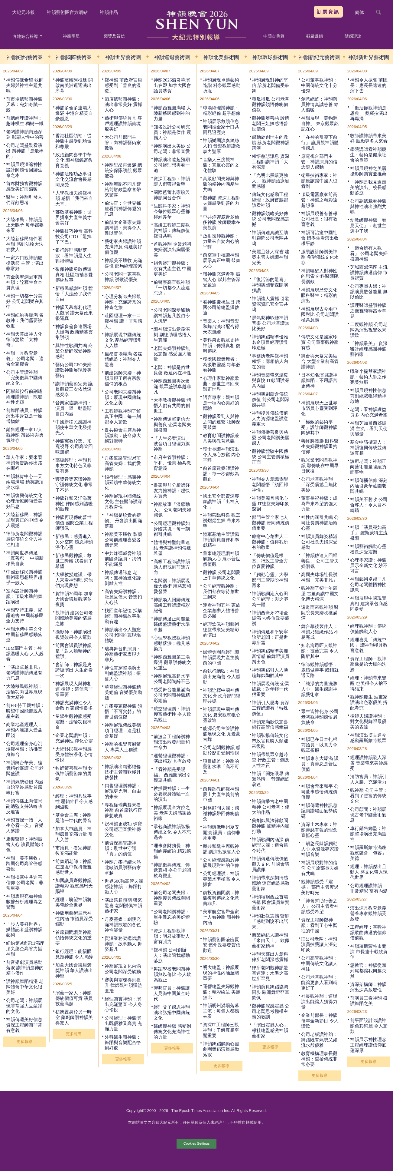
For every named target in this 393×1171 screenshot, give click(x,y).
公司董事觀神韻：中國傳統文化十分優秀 (319, 85)
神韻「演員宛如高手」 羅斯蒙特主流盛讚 (369, 533)
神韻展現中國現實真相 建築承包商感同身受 (369, 604)
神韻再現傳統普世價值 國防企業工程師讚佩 (74, 523)
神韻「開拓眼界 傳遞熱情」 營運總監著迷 (270, 779)
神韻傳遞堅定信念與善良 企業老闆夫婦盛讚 (172, 425)
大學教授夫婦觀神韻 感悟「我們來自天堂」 (74, 198)
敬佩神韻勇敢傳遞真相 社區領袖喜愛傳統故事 (74, 275)
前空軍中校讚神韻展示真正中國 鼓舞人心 (221, 260)
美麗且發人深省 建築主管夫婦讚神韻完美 (270, 257)
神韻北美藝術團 (221, 57)
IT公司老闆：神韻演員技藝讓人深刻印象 (319, 944)
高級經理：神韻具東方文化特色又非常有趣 (73, 465)
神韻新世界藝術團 (368, 57)
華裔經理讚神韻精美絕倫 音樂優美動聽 (123, 692)
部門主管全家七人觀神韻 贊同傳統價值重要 (270, 523)
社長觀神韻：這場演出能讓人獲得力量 (319, 1002)
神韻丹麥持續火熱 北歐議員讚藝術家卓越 (123, 867)
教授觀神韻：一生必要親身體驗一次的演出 (172, 794)
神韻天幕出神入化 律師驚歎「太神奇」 (24, 339)
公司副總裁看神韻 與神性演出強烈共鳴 (368, 206)
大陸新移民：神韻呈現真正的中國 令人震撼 (25, 520)
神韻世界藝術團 (123, 57)
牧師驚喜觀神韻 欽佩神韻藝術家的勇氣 (74, 773)
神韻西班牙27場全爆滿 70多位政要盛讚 (270, 618)
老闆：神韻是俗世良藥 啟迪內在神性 (172, 370)
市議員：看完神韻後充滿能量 (73, 850)
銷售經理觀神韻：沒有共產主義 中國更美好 (172, 269)
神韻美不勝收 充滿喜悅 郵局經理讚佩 (123, 263)
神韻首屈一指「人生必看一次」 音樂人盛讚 (25, 825)
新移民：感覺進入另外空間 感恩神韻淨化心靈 (74, 542)
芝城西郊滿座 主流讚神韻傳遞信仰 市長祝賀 (369, 272)
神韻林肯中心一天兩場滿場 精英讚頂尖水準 (25, 482)
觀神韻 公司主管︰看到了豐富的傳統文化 (369, 796)
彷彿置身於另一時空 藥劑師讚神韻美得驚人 (74, 1017)
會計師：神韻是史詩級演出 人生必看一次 (74, 670)
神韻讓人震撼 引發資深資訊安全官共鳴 (270, 304)
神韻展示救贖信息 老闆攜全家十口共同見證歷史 (221, 127)
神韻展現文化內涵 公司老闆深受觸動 (123, 969)
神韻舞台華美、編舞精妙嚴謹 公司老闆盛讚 (25, 768)
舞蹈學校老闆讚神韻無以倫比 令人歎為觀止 (172, 974)
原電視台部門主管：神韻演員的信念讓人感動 (319, 162)
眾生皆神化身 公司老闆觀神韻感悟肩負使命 (320, 717)
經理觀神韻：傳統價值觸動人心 (368, 629)
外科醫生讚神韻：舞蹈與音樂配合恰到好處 (123, 1042)
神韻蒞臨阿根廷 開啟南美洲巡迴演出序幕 (74, 85)
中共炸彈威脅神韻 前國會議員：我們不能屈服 (123, 559)
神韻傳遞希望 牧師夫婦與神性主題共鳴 (25, 85)
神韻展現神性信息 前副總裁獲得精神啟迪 (368, 396)
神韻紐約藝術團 (25, 57)
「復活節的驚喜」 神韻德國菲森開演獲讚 (270, 285)
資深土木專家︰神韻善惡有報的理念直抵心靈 (319, 830)
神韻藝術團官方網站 (67, 12)
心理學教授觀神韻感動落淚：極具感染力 (172, 643)
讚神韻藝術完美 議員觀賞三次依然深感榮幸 (74, 389)
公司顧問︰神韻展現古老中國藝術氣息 (368, 815)
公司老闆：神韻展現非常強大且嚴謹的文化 (24, 1006)
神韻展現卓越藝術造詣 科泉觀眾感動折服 (221, 85)
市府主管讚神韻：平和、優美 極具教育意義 (172, 463)
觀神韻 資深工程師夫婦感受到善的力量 (221, 203)
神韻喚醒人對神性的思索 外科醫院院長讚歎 (320, 276)
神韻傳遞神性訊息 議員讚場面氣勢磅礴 (319, 811)
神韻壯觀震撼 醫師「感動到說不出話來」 (270, 921)
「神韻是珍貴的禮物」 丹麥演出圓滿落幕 (123, 521)
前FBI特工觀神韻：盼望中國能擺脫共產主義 (25, 711)
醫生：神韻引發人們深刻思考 (24, 200)
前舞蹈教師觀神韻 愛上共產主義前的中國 (221, 794)
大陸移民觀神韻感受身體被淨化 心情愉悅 (74, 754)
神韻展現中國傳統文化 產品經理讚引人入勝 (123, 340)
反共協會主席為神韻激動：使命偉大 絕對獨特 (123, 435)
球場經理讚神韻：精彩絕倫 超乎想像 (221, 110)
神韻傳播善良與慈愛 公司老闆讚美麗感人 (270, 438)
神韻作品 (109, 12)
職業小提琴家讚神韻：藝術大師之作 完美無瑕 (368, 377)
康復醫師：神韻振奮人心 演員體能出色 (25, 844)
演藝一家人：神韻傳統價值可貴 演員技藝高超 (74, 998)
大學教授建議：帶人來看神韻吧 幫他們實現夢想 (74, 580)
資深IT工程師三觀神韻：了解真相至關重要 (221, 1030)
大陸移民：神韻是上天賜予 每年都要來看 (25, 225)
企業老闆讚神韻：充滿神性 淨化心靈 (74, 738)
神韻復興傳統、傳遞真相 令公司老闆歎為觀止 (172, 870)
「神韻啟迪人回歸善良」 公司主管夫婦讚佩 (320, 561)
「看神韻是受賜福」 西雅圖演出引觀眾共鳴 (172, 775)
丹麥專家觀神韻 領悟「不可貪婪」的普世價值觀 (123, 711)
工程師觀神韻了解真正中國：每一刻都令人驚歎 (123, 416)
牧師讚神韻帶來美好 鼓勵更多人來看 (369, 138)
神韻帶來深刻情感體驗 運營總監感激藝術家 (270, 883)
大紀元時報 (23, 12)
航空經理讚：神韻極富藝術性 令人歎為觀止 (172, 714)
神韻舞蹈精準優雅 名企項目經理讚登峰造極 (270, 342)
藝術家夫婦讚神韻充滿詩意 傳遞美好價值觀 (123, 247)
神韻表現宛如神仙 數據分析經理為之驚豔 (24, 902)
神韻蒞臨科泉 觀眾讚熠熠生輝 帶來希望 (221, 521)
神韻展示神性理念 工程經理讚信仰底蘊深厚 (368, 1045)
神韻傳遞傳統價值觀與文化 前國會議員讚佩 (270, 864)
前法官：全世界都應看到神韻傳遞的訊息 (123, 209)
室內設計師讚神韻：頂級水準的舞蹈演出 (24, 596)
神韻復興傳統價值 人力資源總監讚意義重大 (270, 418)
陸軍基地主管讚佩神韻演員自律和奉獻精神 (221, 540)
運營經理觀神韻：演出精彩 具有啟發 (172, 758)
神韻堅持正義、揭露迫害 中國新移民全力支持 (25, 615)
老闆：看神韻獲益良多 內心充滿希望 (369, 412)
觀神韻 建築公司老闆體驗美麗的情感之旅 (74, 618)
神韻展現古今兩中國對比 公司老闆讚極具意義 (320, 314)
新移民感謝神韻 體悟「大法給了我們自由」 (74, 294)
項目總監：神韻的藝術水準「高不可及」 (221, 767)
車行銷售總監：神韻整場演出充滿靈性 (368, 834)
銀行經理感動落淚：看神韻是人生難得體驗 (73, 256)
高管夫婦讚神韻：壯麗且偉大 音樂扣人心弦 (123, 597)
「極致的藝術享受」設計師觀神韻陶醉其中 (319, 427)
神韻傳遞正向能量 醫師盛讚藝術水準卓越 (172, 624)
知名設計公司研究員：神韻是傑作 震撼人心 (172, 132)
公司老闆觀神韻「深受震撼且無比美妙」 (319, 485)
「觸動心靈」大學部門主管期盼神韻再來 (270, 580)
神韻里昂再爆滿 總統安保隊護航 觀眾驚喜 (123, 170)
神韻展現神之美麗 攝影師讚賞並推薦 (368, 171)
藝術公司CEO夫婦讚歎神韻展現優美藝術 (73, 370)
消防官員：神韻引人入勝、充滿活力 (368, 779)
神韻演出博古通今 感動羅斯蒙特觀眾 (368, 738)
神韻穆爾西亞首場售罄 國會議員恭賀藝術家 (270, 902)
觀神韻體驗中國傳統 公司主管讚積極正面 (270, 457)
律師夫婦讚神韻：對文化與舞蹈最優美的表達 (368, 721)
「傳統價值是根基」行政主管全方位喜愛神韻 (270, 561)
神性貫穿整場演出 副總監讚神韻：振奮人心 (123, 673)
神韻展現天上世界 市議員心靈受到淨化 (319, 408)
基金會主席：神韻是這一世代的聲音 (73, 818)
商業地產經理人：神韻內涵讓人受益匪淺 (24, 730)
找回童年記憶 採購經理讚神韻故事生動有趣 (123, 616)
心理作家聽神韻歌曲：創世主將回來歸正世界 (221, 384)
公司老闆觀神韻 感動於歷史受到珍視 (221, 750)
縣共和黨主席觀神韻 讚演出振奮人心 (221, 849)
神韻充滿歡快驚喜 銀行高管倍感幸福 (270, 724)
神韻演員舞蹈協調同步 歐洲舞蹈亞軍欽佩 (270, 992)
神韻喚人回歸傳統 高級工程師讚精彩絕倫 (172, 605)
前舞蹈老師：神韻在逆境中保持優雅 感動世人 (73, 867)
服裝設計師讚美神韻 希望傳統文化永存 (320, 257)
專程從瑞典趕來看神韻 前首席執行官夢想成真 (123, 810)
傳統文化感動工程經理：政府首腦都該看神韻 (270, 200)
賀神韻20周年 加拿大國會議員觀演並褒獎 (74, 599)
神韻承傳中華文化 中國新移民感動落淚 (24, 634)
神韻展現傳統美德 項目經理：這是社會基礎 (123, 730)
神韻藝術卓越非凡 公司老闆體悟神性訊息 (368, 584)
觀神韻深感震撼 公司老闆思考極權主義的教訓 (270, 1011)
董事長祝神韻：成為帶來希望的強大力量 (319, 504)
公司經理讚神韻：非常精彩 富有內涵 (369, 888)
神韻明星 (71, 36)
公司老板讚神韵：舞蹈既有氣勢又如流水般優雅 (319, 1040)
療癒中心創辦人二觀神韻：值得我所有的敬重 (270, 542)
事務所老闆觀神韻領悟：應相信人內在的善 (270, 361)
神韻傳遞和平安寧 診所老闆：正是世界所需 (270, 637)
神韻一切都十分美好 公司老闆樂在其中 (25, 301)
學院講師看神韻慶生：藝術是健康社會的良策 (368, 155)
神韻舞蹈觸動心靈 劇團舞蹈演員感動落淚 (221, 1049)
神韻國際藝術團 (74, 57)
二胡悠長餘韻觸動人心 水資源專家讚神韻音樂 (320, 849)
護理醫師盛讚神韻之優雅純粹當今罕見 (368, 311)
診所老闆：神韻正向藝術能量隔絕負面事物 (368, 467)
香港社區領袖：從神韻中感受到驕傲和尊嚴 (73, 141)
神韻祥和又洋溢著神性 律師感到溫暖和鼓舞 (74, 504)
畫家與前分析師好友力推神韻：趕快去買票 (172, 491)
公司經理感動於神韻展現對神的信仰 (221, 863)
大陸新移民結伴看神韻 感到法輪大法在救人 (25, 244)
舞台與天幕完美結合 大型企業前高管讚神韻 (320, 361)
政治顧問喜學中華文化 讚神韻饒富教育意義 (74, 160)
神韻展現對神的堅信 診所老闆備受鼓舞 (270, 85)
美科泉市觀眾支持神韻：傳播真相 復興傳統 (221, 345)
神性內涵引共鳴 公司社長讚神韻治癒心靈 (320, 523)
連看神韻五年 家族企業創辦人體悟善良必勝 (221, 611)
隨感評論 (353, 36)
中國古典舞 (273, 36)
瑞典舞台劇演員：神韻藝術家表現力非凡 (123, 654)
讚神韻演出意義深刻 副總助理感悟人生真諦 (172, 335)
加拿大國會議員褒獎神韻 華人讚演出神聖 (74, 970)
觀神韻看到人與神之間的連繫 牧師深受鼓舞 (221, 422)
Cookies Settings (196, 1143)
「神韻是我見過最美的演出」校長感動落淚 (368, 187)
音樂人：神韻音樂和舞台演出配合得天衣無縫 (221, 326)
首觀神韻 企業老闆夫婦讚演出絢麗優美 (172, 249)
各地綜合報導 (27, 36)
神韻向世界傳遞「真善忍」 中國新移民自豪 (25, 558)
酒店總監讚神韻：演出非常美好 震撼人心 (123, 104)
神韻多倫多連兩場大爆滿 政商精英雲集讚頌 (74, 332)
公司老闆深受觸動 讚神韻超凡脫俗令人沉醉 (172, 315)
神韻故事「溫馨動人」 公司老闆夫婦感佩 (172, 510)
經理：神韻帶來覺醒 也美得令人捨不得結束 (369, 683)
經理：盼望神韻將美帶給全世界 (73, 902)
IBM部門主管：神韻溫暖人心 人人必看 (25, 654)
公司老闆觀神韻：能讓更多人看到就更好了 (319, 982)
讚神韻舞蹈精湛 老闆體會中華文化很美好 (25, 987)
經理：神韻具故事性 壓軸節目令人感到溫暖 (74, 801)
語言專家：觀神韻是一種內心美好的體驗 (221, 403)
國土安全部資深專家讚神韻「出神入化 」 (221, 501)
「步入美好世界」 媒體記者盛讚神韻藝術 (24, 929)
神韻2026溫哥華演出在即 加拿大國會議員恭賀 (172, 85)
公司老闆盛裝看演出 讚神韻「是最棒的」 (25, 151)
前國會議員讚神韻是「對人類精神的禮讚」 (73, 651)
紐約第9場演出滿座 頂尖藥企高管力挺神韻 (25, 949)
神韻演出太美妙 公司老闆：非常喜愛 (172, 149)
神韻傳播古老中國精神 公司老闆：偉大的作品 (270, 807)
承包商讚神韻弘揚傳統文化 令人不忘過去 (172, 832)
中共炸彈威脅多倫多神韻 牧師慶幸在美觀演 (221, 222)
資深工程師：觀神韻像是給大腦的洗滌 (368, 664)
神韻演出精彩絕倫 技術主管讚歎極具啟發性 (123, 772)
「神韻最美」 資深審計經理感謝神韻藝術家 (369, 349)
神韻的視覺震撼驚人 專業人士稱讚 (123, 747)
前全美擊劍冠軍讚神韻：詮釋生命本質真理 (24, 282)
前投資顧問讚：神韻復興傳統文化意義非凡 (221, 898)
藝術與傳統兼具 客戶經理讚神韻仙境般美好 (123, 123)
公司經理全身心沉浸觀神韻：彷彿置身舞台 (24, 749)
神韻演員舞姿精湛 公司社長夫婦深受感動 (319, 542)
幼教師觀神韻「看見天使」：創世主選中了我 (368, 226)
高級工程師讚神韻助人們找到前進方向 (172, 567)
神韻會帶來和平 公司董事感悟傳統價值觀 (320, 792)
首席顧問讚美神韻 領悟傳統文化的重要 (73, 938)
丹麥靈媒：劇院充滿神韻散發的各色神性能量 (123, 925)
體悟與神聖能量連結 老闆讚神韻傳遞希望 (172, 548)
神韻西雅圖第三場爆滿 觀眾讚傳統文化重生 (172, 662)
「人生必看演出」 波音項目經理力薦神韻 (172, 444)
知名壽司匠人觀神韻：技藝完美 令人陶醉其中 (320, 651)
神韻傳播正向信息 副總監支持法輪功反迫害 (24, 806)
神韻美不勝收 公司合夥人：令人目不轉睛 (369, 505)
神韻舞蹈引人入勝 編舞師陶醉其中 (270, 673)
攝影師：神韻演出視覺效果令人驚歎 (73, 634)
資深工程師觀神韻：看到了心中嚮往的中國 (319, 925)
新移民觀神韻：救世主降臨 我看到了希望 (74, 561)
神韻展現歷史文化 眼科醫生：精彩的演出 (319, 295)
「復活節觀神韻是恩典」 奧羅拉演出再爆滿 (369, 113)
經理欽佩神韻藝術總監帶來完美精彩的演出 (221, 630)
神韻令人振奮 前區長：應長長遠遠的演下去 (369, 85)
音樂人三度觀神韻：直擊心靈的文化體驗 (221, 165)
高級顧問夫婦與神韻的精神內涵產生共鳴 (221, 184)
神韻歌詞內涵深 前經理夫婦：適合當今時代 (270, 845)
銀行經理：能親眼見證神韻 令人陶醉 (74, 954)
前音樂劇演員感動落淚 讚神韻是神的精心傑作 (25, 968)
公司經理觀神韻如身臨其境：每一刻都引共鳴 (172, 529)
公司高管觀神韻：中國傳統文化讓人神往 (319, 963)
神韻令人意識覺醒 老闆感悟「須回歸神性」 (270, 485)
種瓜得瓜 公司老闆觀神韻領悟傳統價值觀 (270, 104)
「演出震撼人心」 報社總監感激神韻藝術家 (270, 1030)
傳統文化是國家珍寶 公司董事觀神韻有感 (320, 342)
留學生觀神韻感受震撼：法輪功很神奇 (73, 722)
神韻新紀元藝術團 (319, 57)
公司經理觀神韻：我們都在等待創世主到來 (221, 591)
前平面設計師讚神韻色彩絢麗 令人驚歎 (369, 1026)
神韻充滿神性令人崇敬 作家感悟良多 (74, 705)
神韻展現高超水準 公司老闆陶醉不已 (172, 679)
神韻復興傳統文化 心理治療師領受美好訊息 (24, 501)
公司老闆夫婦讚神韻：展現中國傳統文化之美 (123, 397)
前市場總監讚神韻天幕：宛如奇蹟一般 (24, 104)
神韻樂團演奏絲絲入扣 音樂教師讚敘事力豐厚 (221, 146)
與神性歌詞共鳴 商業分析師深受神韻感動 (74, 351)
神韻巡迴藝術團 (172, 57)
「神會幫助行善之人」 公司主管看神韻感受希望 (320, 906)
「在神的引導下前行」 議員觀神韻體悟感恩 (320, 143)
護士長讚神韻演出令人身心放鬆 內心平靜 (221, 455)
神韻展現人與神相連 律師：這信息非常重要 (74, 689)
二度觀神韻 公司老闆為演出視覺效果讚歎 (369, 330)
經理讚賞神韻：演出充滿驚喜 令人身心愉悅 (123, 1004)
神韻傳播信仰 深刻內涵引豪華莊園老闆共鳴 (369, 486)
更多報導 (24, 1041)
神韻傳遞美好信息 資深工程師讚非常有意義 (24, 1025)
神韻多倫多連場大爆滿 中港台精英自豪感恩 (74, 113)
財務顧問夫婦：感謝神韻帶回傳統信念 (221, 813)
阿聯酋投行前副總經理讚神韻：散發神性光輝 (24, 397)
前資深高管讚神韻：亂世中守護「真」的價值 (120, 848)
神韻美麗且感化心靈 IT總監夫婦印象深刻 (270, 504)
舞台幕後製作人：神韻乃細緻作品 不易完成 (320, 632)
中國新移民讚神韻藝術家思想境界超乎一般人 (24, 577)
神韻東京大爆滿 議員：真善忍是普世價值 (320, 764)
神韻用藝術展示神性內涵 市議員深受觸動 (74, 919)
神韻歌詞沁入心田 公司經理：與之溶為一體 (270, 599)
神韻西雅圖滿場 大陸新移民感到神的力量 (172, 113)
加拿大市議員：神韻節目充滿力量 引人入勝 (74, 834)
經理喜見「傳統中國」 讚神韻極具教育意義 (369, 645)
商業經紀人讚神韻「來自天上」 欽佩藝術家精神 (270, 940)
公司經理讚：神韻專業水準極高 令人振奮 (221, 879)
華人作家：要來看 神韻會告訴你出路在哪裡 (24, 463)
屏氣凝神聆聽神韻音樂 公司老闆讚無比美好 (270, 323)
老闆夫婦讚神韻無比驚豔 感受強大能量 (172, 354)
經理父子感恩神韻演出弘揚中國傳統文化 (172, 1012)
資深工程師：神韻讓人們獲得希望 (172, 181)
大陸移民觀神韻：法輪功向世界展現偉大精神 (24, 692)
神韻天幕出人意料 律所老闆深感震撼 (270, 957)
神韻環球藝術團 (270, 57)
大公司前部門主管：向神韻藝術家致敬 (123, 143)
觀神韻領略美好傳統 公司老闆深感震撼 (270, 219)
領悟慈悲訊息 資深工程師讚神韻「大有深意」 (270, 162)
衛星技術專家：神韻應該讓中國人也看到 (319, 181)
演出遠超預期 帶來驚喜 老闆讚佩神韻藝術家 (123, 906)
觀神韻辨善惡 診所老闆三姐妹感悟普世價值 (270, 123)
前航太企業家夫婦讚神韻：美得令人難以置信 (123, 228)
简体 (359, 12)
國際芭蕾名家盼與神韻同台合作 (172, 195)
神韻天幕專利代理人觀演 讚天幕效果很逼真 (74, 313)
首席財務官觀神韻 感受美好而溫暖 (24, 186)
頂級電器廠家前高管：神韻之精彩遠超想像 (319, 200)
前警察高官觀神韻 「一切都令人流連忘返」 (172, 288)
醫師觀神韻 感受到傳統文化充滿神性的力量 (172, 1032)
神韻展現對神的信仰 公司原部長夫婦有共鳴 (320, 868)
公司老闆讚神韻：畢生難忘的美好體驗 (172, 917)
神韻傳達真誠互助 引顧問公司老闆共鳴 (270, 238)
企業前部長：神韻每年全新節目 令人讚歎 (320, 1021)
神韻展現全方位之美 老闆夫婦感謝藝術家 (172, 813)
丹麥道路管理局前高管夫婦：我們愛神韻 (123, 463)
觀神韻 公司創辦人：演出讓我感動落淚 (172, 955)
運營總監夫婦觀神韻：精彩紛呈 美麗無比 (221, 992)
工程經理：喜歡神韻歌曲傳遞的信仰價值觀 (368, 932)
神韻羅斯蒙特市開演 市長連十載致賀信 (369, 952)
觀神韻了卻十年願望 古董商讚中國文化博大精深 (320, 594)
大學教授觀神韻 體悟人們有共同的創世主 (172, 405)
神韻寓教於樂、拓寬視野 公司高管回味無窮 (74, 446)
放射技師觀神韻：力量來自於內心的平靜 (221, 241)
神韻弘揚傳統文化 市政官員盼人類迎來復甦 (270, 741)
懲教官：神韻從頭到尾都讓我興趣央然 (368, 971)
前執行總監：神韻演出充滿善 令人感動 (221, 677)
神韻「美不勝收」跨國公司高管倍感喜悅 (24, 863)
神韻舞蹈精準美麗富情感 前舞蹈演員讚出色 (270, 656)
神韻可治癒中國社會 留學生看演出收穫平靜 (320, 238)
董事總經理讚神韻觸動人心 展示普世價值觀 (221, 559)
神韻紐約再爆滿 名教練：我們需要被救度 (25, 320)
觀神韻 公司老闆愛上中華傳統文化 (221, 575)
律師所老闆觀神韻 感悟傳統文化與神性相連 (24, 539)
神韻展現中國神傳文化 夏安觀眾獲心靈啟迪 (221, 715)
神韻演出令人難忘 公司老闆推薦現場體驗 (123, 635)
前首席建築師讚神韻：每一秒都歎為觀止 (221, 474)
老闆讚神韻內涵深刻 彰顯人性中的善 (25, 134)
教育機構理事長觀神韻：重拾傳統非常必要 (319, 1059)
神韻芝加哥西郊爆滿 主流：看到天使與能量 (369, 428)
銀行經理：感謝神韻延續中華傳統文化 (123, 482)
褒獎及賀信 (114, 36)
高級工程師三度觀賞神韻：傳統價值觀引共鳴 (172, 230)
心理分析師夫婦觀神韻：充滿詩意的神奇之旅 (123, 302)
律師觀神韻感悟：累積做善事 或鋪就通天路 (320, 670)
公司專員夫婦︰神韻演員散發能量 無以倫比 (369, 292)
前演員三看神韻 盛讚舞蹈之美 (369, 1001)
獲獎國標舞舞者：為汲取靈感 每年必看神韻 (221, 365)
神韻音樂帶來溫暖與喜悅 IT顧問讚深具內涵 (270, 380)
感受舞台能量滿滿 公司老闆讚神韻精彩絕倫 (172, 695)
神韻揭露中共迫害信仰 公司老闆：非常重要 (25, 883)
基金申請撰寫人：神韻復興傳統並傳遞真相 (368, 448)
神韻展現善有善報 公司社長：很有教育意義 (319, 219)
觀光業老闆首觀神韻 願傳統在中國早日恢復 (320, 465)
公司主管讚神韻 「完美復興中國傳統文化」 (24, 378)
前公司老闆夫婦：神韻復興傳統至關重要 (172, 898)
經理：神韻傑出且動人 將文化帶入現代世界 (369, 872)
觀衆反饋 (314, 36)
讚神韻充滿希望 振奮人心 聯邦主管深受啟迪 (221, 279)
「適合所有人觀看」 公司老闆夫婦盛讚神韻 (369, 253)
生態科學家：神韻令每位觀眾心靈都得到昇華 (172, 211)
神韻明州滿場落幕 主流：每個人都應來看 (221, 1011)
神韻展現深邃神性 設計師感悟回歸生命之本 (24, 170)
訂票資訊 (328, 11)
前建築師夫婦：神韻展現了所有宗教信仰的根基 (123, 378)
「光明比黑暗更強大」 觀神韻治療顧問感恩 (270, 181)
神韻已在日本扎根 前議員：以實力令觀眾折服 (319, 745)
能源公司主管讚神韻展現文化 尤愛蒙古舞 (221, 734)
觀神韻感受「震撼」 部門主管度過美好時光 (320, 887)
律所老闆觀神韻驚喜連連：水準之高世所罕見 (270, 973)
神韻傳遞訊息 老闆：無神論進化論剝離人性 (123, 578)
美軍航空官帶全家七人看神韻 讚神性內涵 (221, 917)
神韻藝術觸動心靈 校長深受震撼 (368, 549)
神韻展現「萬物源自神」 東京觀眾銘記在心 (320, 123)
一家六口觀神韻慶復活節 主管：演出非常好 (25, 263)
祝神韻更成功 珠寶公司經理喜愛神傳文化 (123, 829)
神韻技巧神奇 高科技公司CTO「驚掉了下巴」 (74, 236)
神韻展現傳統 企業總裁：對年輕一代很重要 (270, 689)
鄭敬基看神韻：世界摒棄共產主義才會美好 (73, 217)
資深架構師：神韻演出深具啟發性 (368, 987)
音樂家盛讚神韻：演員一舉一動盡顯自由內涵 (73, 408)
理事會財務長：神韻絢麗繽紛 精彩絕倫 (172, 851)
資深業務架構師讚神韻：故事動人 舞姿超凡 (123, 944)
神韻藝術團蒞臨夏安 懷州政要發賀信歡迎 (221, 945)
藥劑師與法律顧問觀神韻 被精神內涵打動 (270, 826)
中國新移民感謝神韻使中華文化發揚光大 (73, 427)
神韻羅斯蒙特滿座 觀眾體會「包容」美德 (368, 853)
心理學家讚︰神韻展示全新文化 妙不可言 (369, 565)
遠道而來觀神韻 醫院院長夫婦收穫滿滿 (320, 613)
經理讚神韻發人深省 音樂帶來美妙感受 (369, 763)
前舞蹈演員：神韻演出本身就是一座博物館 (24, 416)
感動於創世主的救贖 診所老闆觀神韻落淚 (270, 143)
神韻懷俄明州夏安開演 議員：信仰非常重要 (221, 833)
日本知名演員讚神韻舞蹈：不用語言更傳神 (319, 380)
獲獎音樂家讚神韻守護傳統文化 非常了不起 (74, 485)
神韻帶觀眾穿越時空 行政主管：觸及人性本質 (270, 760)
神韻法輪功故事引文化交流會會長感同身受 (73, 179)
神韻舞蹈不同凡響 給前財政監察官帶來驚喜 (123, 189)
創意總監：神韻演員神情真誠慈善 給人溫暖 (320, 104)
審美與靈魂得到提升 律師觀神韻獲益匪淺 (123, 985)
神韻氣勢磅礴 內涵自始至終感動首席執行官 (25, 787)
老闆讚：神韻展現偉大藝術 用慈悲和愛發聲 (172, 586)
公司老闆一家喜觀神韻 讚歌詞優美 (123, 277)
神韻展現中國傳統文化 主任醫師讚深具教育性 (123, 501)
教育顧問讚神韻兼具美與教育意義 (221, 438)
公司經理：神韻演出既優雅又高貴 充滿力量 (123, 1023)
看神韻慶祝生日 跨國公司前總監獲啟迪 (221, 307)
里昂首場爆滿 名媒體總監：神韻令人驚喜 (123, 359)
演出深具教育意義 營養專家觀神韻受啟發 (368, 913)
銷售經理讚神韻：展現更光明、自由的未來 (123, 791)
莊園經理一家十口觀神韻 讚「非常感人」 (123, 321)
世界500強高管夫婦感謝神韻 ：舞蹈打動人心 (124, 886)
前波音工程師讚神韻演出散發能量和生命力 (172, 742)
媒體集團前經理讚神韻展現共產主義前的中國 (221, 657)
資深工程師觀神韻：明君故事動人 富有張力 (172, 936)
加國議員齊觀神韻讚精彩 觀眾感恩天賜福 (74, 886)
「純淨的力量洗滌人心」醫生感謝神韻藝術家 (319, 689)
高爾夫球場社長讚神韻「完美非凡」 (319, 577)
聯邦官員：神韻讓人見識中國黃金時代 (172, 993)
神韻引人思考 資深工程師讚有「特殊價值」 (270, 708)
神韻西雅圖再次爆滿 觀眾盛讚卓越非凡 (172, 386)
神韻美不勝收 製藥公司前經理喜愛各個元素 (123, 540)
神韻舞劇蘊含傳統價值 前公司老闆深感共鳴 (270, 399)
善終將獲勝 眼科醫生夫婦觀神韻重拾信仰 (320, 446)
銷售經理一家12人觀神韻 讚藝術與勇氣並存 (25, 435)
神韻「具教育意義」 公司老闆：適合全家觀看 (25, 359)
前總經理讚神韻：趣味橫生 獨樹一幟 (25, 121)
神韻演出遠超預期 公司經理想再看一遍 (172, 165)
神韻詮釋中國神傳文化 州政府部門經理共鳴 (221, 696)
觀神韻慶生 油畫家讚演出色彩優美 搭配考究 (369, 702)
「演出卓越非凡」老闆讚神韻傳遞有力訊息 (24, 673)
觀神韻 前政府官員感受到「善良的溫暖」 (123, 85)
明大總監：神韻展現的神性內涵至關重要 (221, 973)
